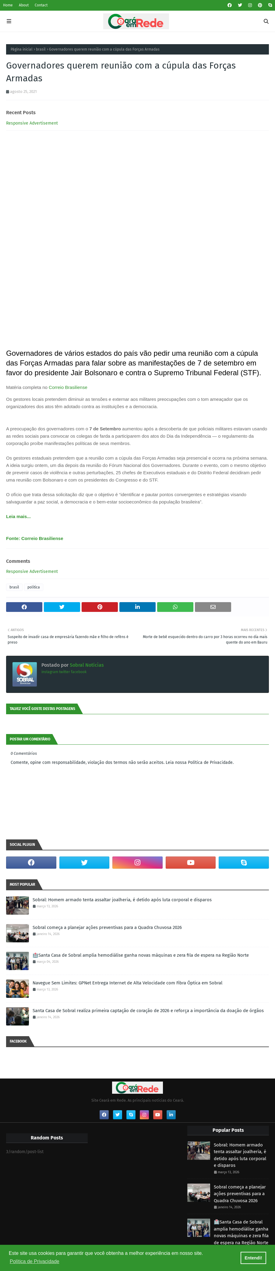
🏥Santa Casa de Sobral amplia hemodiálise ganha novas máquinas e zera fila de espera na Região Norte (141, 955)
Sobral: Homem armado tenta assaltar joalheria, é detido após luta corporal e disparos (122, 899)
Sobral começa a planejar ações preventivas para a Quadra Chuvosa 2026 (107, 927)
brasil (41, 49)
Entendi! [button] (253, 1257)
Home (8, 5)
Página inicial (22, 49)
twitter (64, 672)
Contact (41, 5)
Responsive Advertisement (32, 123)
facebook (78, 672)
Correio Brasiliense (68, 387)
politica (33, 587)
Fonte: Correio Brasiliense (34, 538)
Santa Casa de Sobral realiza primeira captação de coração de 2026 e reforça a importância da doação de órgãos (148, 1010)
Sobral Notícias (86, 665)
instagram (49, 672)
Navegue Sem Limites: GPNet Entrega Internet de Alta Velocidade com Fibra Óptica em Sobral (127, 983)
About (24, 5)
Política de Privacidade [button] (34, 1261)
